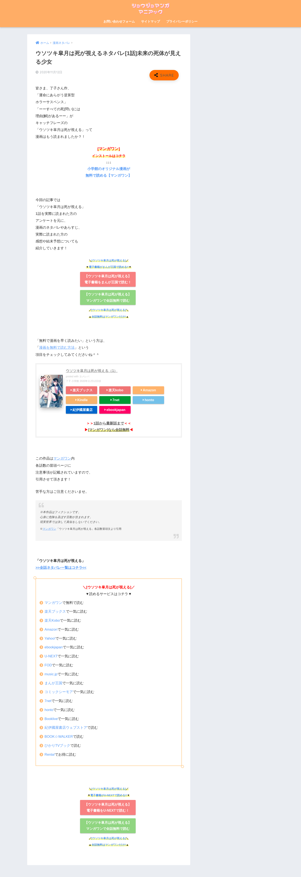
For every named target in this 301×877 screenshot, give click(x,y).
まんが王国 (53, 682)
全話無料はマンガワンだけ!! (109, 316)
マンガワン (62, 458)
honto (149, 399)
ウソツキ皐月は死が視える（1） (92, 371)
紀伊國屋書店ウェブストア (66, 727)
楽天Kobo (52, 620)
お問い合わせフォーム (119, 21)
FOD (48, 664)
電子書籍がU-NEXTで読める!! (108, 794)
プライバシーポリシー (182, 21)
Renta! (50, 754)
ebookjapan (115, 409)
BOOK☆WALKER (59, 736)
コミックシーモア (59, 691)
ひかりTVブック (57, 745)
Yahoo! (50, 638)
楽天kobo (115, 390)
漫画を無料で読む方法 (57, 348)
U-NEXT (51, 656)
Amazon (149, 390)
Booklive (51, 718)
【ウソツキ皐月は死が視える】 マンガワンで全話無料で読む (107, 297)
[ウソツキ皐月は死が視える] (109, 260)
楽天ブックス (83, 390)
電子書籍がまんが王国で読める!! (109, 267)
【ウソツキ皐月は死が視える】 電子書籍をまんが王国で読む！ (107, 279)
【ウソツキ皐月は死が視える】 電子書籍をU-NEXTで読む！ (107, 806)
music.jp (51, 673)
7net (115, 399)
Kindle (82, 399)
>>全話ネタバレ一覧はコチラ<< (61, 567)
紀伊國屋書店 (83, 409)
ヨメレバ (84, 376)
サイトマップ (150, 21)
